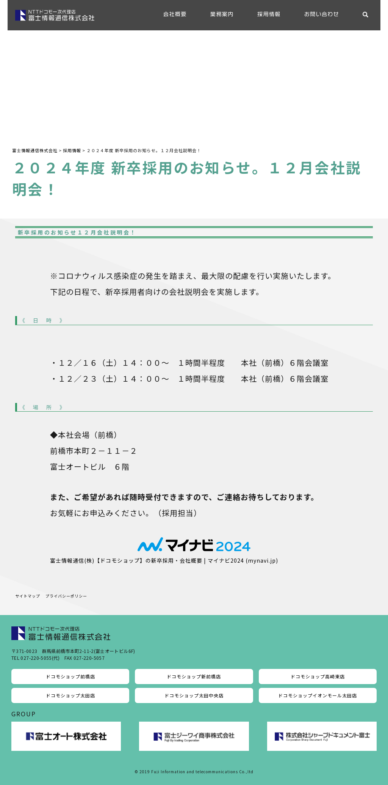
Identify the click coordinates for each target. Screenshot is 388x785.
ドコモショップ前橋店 (70, 676)
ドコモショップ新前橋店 (194, 676)
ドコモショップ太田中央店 (194, 695)
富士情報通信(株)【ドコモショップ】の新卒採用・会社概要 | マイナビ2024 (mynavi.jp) (164, 560)
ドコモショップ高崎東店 (318, 676)
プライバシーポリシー (66, 596)
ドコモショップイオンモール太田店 (317, 695)
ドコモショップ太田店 (70, 695)
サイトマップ (27, 596)
